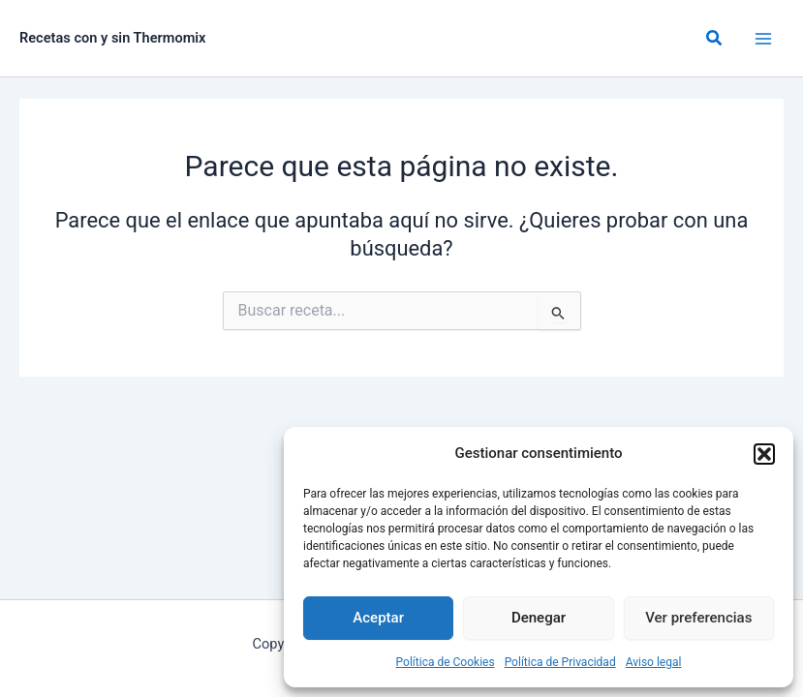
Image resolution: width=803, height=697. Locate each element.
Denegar (538, 617)
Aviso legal (654, 662)
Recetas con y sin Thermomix (112, 37)
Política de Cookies (445, 662)
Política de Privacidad (560, 662)
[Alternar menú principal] (763, 38)
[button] (764, 454)
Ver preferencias (698, 617)
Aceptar (378, 617)
